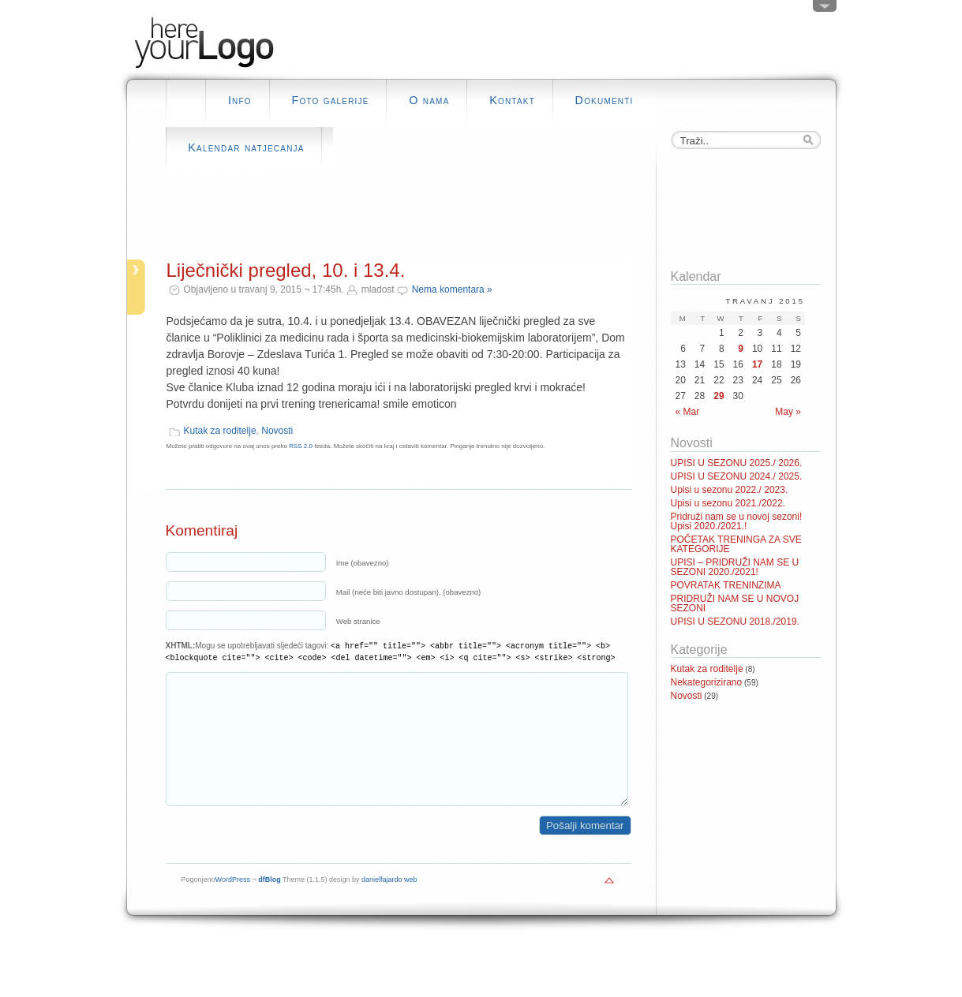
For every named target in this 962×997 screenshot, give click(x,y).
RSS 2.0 (301, 446)
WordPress (232, 903)
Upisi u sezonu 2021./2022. (728, 503)
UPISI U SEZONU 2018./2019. (735, 621)
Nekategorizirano (707, 682)
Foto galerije (330, 100)
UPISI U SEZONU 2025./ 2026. (737, 463)
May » (788, 411)
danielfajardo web (389, 903)
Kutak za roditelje (220, 430)
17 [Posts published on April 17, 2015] (757, 364)
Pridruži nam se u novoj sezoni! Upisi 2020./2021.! (737, 521)
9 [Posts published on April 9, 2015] (740, 348)
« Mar (688, 411)
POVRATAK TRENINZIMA (726, 585)
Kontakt (512, 100)
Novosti (277, 430)
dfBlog (269, 903)
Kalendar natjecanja (246, 147)
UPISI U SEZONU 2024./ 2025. (737, 476)
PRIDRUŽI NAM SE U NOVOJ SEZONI (735, 603)
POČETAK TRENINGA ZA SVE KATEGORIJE (736, 544)
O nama (429, 100)
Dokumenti (604, 100)
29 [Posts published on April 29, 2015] (718, 396)
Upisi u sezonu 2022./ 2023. (729, 489)
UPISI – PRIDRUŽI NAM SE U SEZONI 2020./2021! (735, 567)
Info (240, 100)
